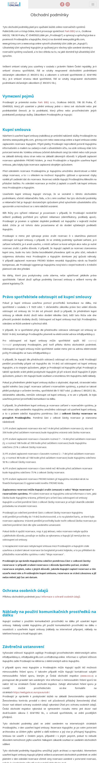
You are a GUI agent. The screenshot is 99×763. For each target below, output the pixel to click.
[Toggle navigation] (93, 4)
